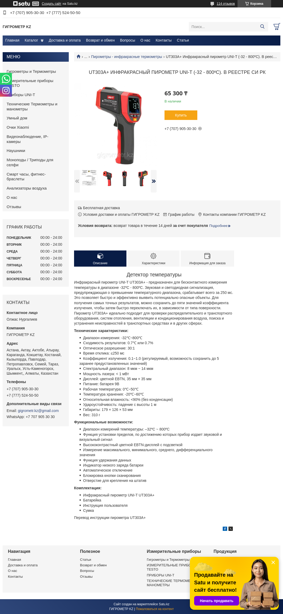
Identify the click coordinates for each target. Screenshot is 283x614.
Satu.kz (164, 604)
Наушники (16, 150)
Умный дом (17, 118)
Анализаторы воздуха (27, 188)
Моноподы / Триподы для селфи (30, 162)
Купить (181, 115)
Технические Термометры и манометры (32, 106)
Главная (12, 40)
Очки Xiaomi (18, 127)
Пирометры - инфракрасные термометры (126, 57)
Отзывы (14, 206)
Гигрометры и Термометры (31, 71)
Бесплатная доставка (101, 208)
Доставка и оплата (65, 40)
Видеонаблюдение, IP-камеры (27, 139)
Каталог (31, 40)
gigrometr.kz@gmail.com (38, 411)
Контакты (163, 40)
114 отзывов (226, 4)
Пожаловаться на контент (155, 609)
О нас (145, 40)
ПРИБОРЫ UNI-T (160, 575)
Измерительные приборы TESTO (30, 83)
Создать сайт (51, 4)
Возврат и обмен (100, 40)
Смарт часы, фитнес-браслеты (26, 176)
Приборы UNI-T (21, 94)
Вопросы (127, 40)
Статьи (183, 40)
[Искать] (262, 27)
